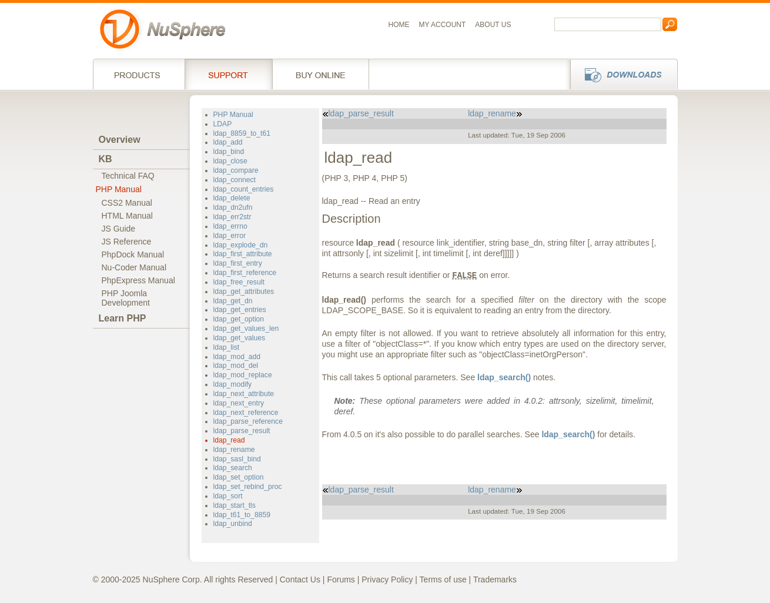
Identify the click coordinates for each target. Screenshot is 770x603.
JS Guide (119, 228)
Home (399, 25)
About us (493, 25)
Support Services (228, 74)
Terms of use (443, 579)
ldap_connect (234, 180)
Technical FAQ (128, 175)
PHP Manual (119, 189)
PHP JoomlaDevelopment (126, 298)
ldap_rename (234, 449)
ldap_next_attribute (243, 394)
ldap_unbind (232, 524)
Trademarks (495, 579)
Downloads (620, 74)
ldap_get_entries (239, 310)
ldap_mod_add (237, 357)
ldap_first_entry (237, 263)
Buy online (320, 74)
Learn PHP (122, 318)
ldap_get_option (239, 319)
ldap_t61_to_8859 (241, 515)
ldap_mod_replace (242, 375)
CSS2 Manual (127, 202)
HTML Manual (127, 215)
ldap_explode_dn (240, 245)
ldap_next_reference (246, 412)
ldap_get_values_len (246, 328)
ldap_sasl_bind (237, 459)
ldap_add (228, 142)
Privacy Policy (387, 579)
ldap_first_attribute (242, 254)
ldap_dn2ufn (233, 207)
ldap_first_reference (245, 273)
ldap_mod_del (235, 365)
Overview (119, 140)
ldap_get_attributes (243, 291)
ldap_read (229, 440)
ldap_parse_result (241, 431)
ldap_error (229, 236)
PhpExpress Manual (138, 280)
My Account (442, 25)
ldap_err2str (232, 217)
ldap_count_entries (243, 189)
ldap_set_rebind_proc (247, 487)
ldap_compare (236, 170)
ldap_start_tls (234, 505)
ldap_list (226, 347)
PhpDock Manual (133, 254)
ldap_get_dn (233, 301)
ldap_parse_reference (248, 421)
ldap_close (230, 161)
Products (139, 74)
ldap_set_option (238, 477)
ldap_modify (232, 384)
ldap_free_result (239, 282)
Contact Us (300, 579)
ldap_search (232, 468)
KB (105, 159)
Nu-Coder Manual (134, 267)
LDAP (222, 124)
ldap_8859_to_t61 (241, 133)
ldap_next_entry (239, 403)
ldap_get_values (239, 338)
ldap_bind (229, 152)
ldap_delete (231, 198)
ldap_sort (228, 496)
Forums (340, 579)
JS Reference (127, 241)
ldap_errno (230, 226)
